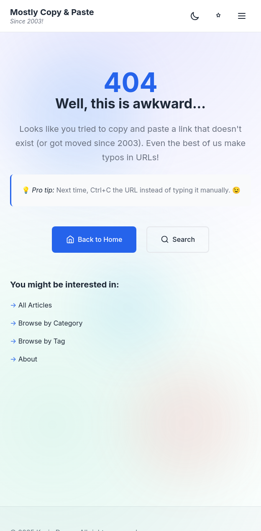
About (27, 359)
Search (178, 239)
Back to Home (94, 239)
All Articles (35, 305)
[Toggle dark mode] (195, 16)
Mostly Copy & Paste (52, 16)
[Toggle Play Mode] (218, 16)
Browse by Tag (41, 341)
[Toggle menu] (242, 16)
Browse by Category (50, 323)
